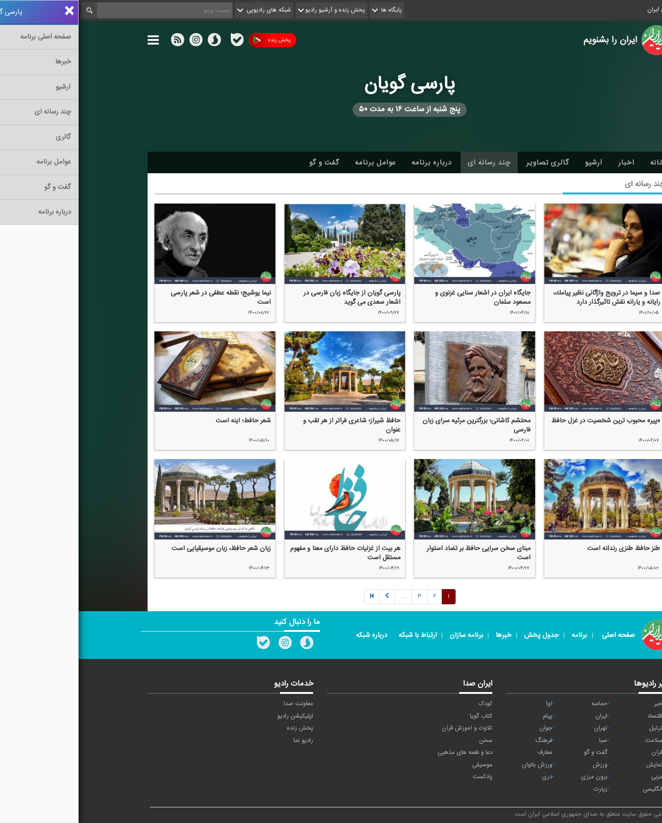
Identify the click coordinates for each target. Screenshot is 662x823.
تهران (522, 728)
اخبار (548, 163)
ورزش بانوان (458, 765)
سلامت (575, 741)
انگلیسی (574, 789)
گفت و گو (245, 163)
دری (468, 777)
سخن (407, 741)
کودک (407, 704)
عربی (578, 777)
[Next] (324, 597)
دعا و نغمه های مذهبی (386, 753)
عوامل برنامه (296, 163)
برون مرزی (515, 777)
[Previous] (293, 597)
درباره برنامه (353, 163)
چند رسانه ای (410, 163)
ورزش (521, 765)
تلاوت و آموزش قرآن (388, 728)
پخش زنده (193, 40)
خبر (580, 704)
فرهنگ (465, 741)
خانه (578, 163)
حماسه (521, 704)
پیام (469, 716)
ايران (523, 716)
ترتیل (577, 728)
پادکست (404, 777)
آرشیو (515, 163)
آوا (471, 704)
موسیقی (404, 765)
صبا (524, 741)
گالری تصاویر (469, 163)
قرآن (578, 753)
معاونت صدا (219, 704)
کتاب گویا (402, 716)
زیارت (522, 789)
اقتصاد (576, 716)
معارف (466, 753)
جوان (467, 728)
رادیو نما (224, 741)
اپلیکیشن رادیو (216, 716)
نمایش (575, 765)
